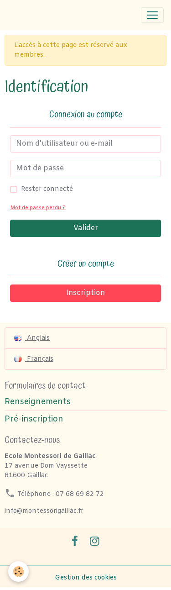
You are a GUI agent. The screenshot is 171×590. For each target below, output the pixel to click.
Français (33, 359)
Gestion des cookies (86, 578)
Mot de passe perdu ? (38, 208)
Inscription (85, 293)
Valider (85, 228)
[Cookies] (18, 571)
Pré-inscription (34, 419)
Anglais (32, 338)
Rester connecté (47, 189)
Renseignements (38, 402)
